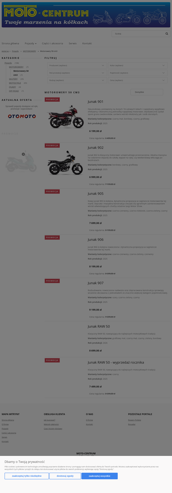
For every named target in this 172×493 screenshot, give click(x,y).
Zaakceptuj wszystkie (99, 476)
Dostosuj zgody (65, 476)
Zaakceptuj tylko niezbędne (26, 476)
